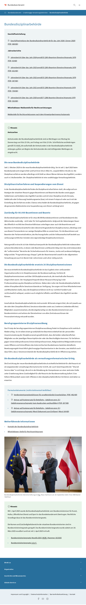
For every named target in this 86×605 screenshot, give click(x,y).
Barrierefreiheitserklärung (59, 595)
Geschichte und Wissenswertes (43, 576)
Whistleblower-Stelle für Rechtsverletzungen (25, 432)
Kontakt (72, 595)
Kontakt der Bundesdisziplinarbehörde (23, 427)
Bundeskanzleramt (14, 13)
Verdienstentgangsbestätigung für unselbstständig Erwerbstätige (44, 395)
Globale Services (43, 583)
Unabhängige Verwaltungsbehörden (35, 13)
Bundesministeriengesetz (24, 543)
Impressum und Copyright (20, 595)
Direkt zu (43, 563)
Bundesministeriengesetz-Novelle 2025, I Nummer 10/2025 (36, 538)
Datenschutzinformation (39, 595)
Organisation (43, 569)
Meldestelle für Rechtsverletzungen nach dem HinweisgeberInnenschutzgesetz (39, 115)
